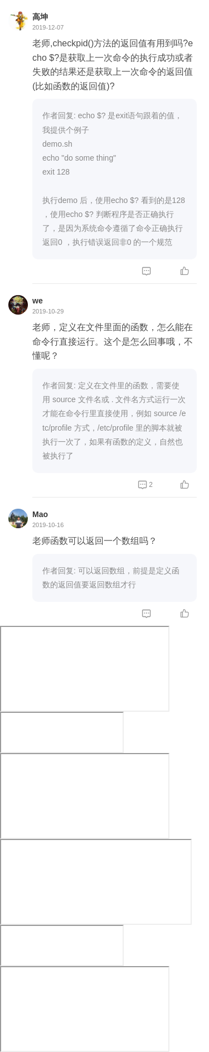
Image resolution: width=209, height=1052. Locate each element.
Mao (40, 514)
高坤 (40, 16)
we (37, 300)
